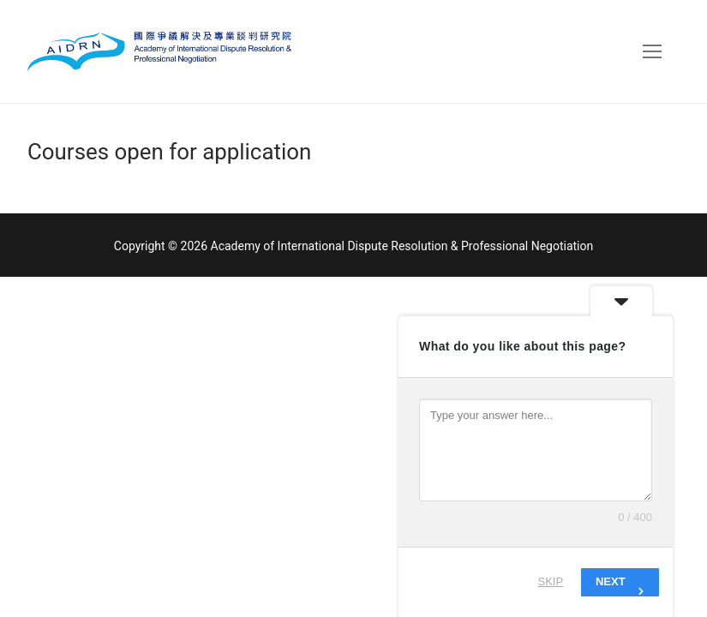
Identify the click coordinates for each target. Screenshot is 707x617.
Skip (551, 581)
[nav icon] (652, 51)
